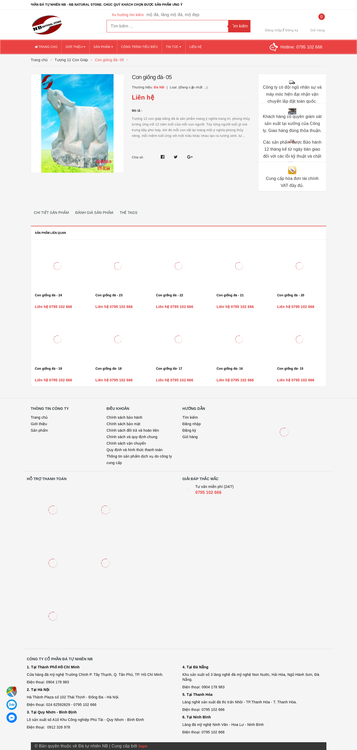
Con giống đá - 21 (230, 295)
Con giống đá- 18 (108, 368)
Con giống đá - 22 (169, 295)
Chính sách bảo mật (123, 424)
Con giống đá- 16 (229, 368)
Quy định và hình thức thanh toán (135, 450)
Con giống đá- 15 (290, 368)
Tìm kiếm (190, 417)
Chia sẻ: (138, 157)
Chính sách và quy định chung (132, 437)
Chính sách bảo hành (124, 417)
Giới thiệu (75, 47)
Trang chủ (46, 47)
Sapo (142, 746)
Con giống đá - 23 (109, 295)
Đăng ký (291, 30)
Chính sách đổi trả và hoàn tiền (133, 430)
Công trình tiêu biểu (139, 47)
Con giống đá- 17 (169, 368)
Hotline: (302, 47)
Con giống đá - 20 (290, 295)
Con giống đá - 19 (48, 368)
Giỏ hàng (190, 437)
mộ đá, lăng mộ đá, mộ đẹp (172, 14)
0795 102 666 (208, 492)
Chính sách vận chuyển (126, 443)
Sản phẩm (103, 47)
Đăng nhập (273, 30)
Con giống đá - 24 (48, 295)
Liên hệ (196, 47)
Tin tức (173, 47)
